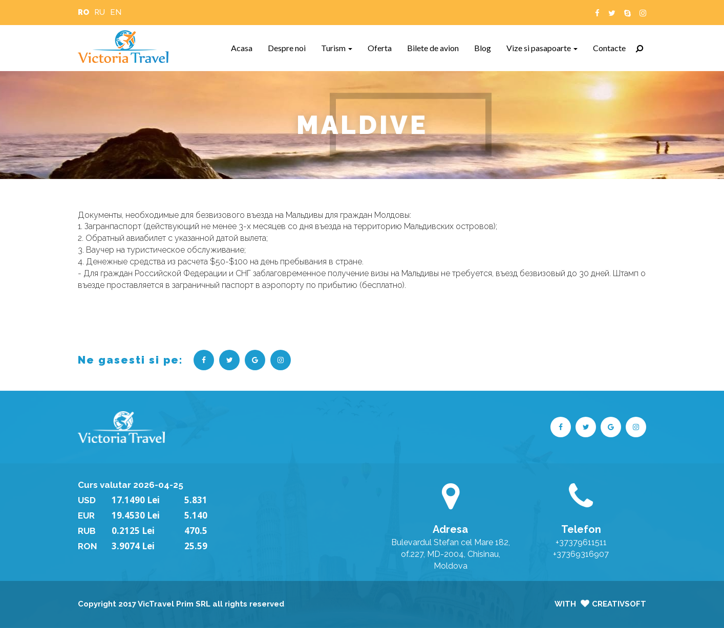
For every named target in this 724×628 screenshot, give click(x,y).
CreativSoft (619, 604)
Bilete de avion (436, 47)
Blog (486, 47)
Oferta (383, 47)
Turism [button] (336, 48)
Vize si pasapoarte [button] (542, 48)
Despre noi (290, 47)
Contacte (613, 47)
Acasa (245, 47)
